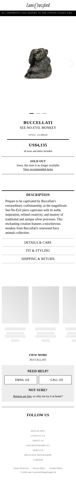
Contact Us (38, 436)
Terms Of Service (21, 468)
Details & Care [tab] (48, 242)
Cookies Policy (55, 468)
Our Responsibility (38, 445)
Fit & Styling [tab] (49, 250)
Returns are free (22, 396)
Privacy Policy (39, 468)
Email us (20, 380)
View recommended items (38, 169)
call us (55, 380)
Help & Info (38, 431)
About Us (38, 440)
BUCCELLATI (38, 122)
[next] (71, 63)
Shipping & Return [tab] (46, 259)
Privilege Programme (38, 455)
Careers (38, 460)
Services (38, 450)
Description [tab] (49, 195)
